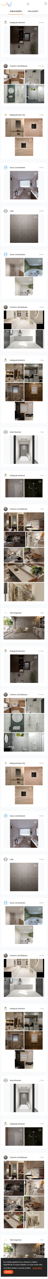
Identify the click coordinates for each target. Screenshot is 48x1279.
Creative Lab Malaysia (18, 66)
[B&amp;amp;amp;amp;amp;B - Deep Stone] (24, 627)
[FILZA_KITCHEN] (14, 76)
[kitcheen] (33, 373)
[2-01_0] (33, 127)
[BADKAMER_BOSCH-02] (24, 228)
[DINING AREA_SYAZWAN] (34, 555)
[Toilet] (24, 449)
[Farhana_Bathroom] (15, 93)
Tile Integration (16, 613)
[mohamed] (24, 40)
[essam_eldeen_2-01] (14, 392)
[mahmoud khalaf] (33, 488)
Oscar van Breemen (17, 168)
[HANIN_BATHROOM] (35, 539)
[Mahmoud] (14, 373)
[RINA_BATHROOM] (24, 320)
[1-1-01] (14, 127)
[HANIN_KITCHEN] (24, 521)
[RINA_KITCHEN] (24, 339)
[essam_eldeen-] (33, 392)
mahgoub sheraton (17, 22)
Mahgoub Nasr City (17, 115)
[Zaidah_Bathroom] (24, 592)
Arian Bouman (15, 432)
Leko (12, 211)
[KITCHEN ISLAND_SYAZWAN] (24, 572)
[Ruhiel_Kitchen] (14, 555)
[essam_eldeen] (24, 411)
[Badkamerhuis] (24, 185)
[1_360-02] (24, 146)
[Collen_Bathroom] (34, 76)
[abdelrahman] (14, 488)
